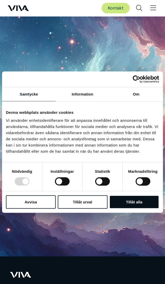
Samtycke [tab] (29, 94)
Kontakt (115, 8)
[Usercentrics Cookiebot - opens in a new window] (136, 79)
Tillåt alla (134, 202)
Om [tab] (136, 94)
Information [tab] (82, 94)
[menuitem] (139, 8)
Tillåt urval (82, 202)
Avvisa (31, 202)
